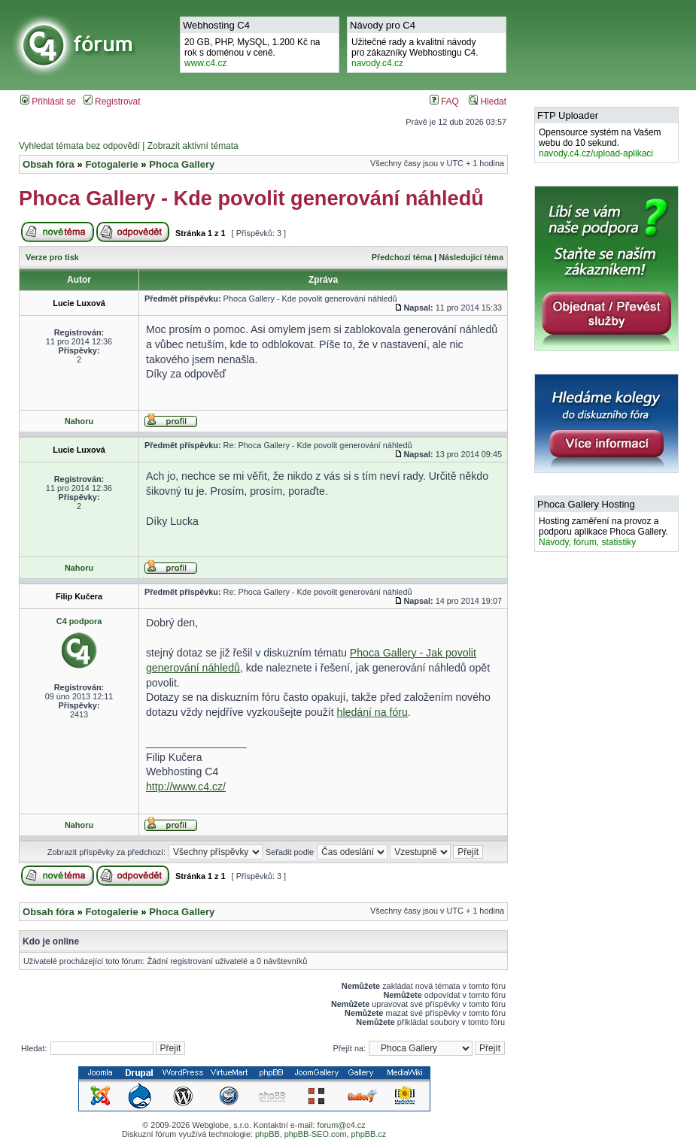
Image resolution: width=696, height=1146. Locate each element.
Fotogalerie (111, 164)
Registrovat (112, 101)
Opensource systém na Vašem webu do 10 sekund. (600, 143)
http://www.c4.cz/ (186, 787)
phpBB (267, 1133)
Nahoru (79, 421)
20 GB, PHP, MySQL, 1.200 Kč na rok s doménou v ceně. (252, 52)
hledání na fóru (372, 712)
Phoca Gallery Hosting (586, 504)
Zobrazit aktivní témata (193, 146)
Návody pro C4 (382, 25)
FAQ (444, 101)
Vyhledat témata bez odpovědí (79, 146)
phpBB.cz (369, 1133)
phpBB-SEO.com (315, 1133)
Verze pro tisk (52, 257)
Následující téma (471, 257)
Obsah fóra (48, 164)
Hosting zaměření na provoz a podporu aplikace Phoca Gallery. (603, 531)
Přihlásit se (48, 101)
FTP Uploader (567, 115)
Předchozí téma (402, 257)
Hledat (487, 101)
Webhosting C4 (216, 25)
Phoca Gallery (181, 164)
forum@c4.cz (341, 1124)
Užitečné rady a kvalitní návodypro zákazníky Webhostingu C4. (415, 52)
